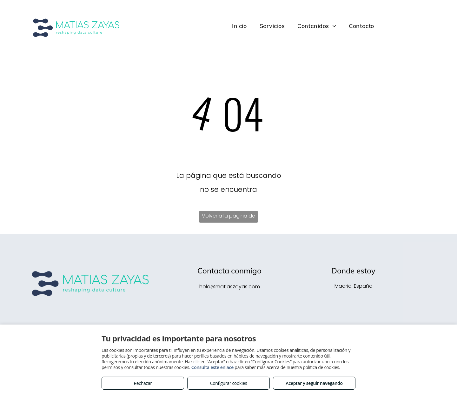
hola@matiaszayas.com (229, 286)
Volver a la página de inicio (228, 217)
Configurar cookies (228, 383)
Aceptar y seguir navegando (314, 383)
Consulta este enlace (212, 367)
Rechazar (143, 383)
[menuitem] (239, 26)
